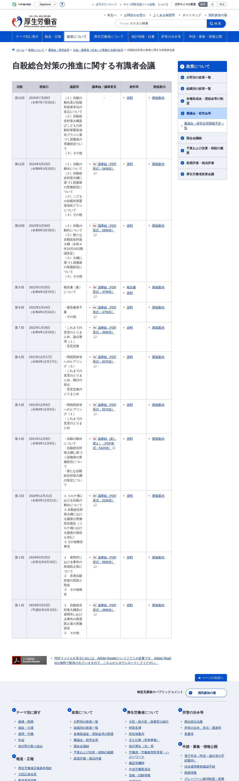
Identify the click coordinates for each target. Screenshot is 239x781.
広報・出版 (26, 625)
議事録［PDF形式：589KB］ (118, 195)
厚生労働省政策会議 (200, 174)
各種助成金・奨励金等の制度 (204, 101)
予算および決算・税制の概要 (204, 150)
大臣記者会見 (27, 613)
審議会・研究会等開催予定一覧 (204, 126)
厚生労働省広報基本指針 (35, 607)
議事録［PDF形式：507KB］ (118, 300)
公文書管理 (192, 647)
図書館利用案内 (97, 684)
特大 (222, 4)
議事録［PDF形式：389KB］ (118, 465)
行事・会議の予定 (30, 631)
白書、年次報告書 (141, 648)
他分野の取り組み (30, 589)
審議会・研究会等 (198, 113)
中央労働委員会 (139, 612)
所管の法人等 (68, 684)
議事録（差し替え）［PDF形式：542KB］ (119, 361)
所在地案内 (136, 577)
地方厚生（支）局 (141, 589)
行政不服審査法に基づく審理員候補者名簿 (204, 662)
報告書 (147, 241)
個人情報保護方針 (75, 742)
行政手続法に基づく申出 (201, 653)
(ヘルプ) (163, 4)
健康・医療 (26, 565)
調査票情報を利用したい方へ (149, 654)
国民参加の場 (218, 15)
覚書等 (189, 577)
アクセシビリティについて (182, 742)
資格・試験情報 (139, 619)
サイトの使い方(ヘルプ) (31, 746)
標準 (202, 4)
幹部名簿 (135, 571)
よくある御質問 (164, 15)
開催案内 (164, 100)
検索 (219, 23)
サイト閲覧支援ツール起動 (139, 4)
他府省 (46, 684)
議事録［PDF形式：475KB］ (118, 260)
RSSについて (65, 746)
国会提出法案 (193, 565)
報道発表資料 (27, 619)
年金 (21, 583)
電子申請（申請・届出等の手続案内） (204, 597)
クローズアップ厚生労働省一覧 (137, 684)
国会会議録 (194, 138)
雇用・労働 (26, 577)
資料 (146, 98)
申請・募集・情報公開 (201, 587)
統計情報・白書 (141, 635)
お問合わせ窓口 (135, 15)
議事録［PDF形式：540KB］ (118, 147)
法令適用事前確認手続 (199, 605)
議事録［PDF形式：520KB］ (118, 393)
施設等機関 (136, 606)
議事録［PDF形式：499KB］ (118, 275)
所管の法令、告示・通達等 (202, 571)
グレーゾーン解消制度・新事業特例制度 (204, 620)
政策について (198, 66)
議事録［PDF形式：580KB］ (118, 431)
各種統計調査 (138, 642)
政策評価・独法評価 (200, 163)
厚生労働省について (145, 558)
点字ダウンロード (106, 4)
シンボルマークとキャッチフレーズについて (126, 742)
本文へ (111, 15)
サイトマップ (191, 15)
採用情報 (135, 625)
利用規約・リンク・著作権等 (35, 742)
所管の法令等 (194, 558)
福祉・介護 (26, 571)
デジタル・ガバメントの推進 (204, 641)
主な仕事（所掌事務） (144, 583)
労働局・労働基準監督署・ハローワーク (149, 598)
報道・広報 (27, 600)
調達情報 (190, 611)
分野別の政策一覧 (198, 77)
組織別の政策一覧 (198, 88)
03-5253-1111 (87, 765)
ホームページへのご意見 (99, 746)
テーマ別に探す (30, 558)
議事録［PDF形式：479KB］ (118, 243)
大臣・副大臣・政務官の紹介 (149, 565)
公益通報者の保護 (196, 628)
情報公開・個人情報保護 (201, 635)
